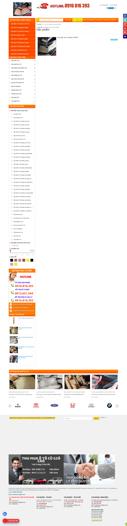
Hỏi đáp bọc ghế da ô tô (19, 371)
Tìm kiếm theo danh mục (19, 110)
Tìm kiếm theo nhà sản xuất (20, 243)
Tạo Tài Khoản (113, 5)
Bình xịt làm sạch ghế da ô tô (26, 318)
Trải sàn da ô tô (16, 93)
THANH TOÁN (106, 19)
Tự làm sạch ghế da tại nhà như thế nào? (103, 392)
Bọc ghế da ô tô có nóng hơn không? (74, 392)
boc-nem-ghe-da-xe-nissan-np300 (52, 24)
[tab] (22, 111)
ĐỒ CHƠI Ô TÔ (15, 97)
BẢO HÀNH (99, 19)
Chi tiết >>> (103, 417)
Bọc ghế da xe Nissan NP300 (67, 37)
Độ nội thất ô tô (16, 90)
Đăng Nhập (105, 5)
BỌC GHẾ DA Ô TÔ (16, 64)
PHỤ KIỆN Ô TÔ (15, 101)
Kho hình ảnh (90, 19)
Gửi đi (96, 418)
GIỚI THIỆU (67, 19)
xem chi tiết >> (12, 397)
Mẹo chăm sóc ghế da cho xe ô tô (18, 392)
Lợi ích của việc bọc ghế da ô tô (45, 392)
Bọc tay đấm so (16, 86)
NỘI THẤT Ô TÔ (15, 60)
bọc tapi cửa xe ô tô (17, 79)
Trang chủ (39, 24)
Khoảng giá (15, 248)
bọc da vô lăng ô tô (17, 82)
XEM (78, 19)
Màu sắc (14, 257)
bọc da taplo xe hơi (17, 71)
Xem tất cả (113, 372)
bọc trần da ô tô (16, 75)
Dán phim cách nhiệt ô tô (19, 68)
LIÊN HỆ (114, 19)
